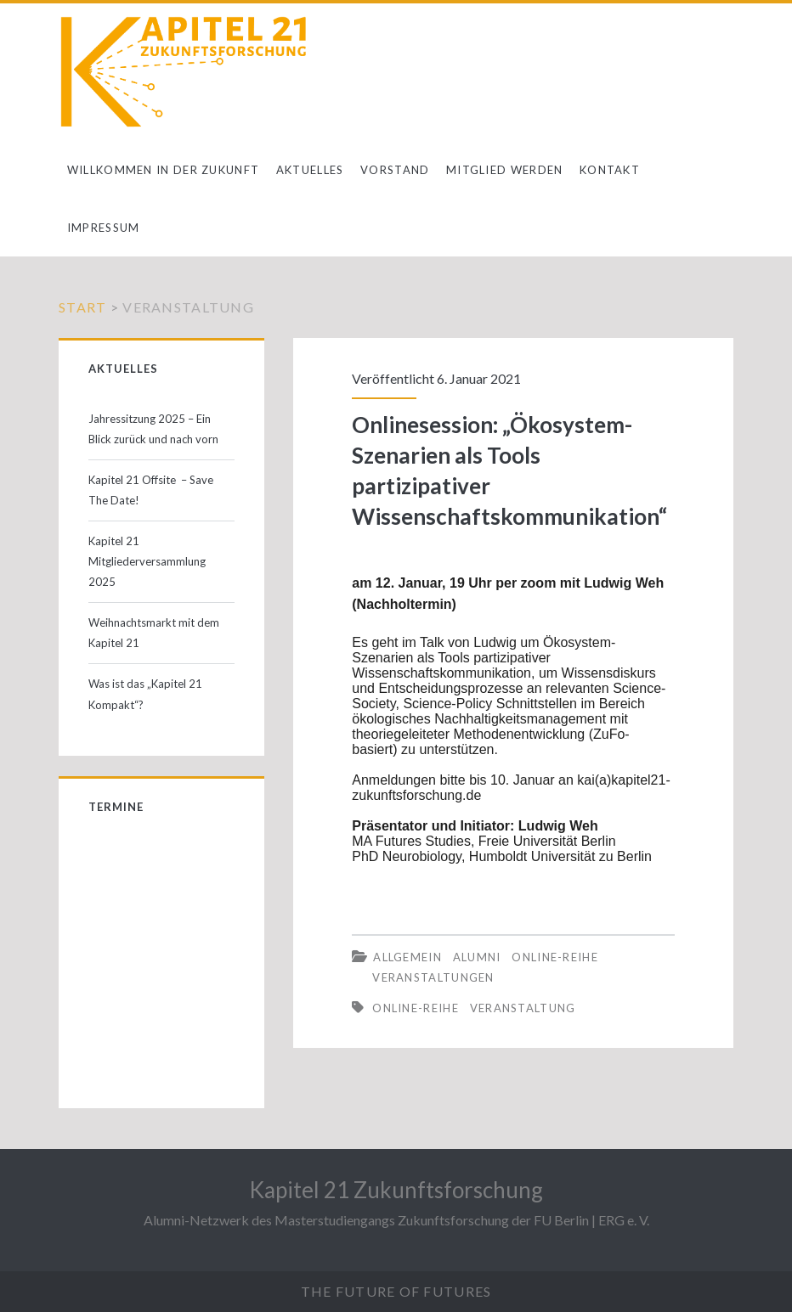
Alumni (477, 957)
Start (82, 307)
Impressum (103, 227)
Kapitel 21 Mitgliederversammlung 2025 (147, 561)
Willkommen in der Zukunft (163, 170)
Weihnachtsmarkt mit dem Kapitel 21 (153, 633)
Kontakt (610, 170)
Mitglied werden (504, 170)
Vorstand (394, 170)
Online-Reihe (555, 957)
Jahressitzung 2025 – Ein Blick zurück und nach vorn (153, 429)
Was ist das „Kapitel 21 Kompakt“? (145, 694)
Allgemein (407, 957)
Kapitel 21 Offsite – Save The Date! (150, 490)
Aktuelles (310, 170)
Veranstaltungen (433, 977)
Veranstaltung (523, 1008)
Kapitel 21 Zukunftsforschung (396, 1189)
